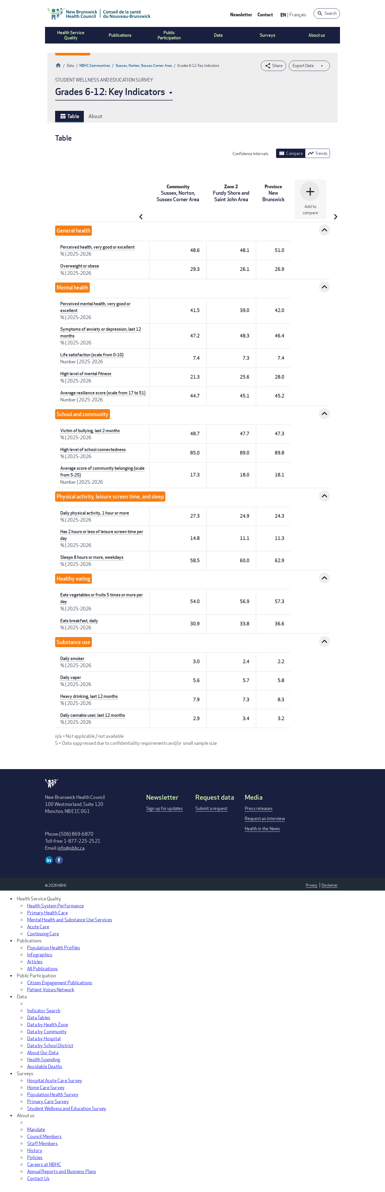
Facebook (59, 865)
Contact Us (38, 1184)
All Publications (42, 974)
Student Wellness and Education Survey (66, 1114)
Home (58, 65)
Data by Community (46, 1037)
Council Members (44, 1142)
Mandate (36, 1135)
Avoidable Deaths (44, 1072)
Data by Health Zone (47, 1030)
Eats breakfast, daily (80, 626)
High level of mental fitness (87, 373)
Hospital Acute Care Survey (54, 1086)
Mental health (75, 287)
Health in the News (263, 833)
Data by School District (50, 1051)
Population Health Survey (52, 1100)
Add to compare (310, 198)
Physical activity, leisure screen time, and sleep (118, 502)
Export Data (303, 65)
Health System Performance (55, 911)
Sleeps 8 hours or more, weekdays (93, 563)
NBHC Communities (94, 65)
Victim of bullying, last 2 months (92, 436)
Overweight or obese (80, 266)
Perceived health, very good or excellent (99, 247)
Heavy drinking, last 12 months (91, 702)
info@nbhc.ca (70, 853)
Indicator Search (43, 1016)
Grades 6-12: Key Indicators (110, 91)
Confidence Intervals (250, 153)
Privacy (311, 890)
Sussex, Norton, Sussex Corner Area (144, 65)
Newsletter (241, 14)
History (34, 1156)
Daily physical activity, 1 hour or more (97, 519)
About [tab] (95, 116)
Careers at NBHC (44, 1170)
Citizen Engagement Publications (59, 988)
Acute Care (38, 932)
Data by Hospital (44, 1044)
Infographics (39, 960)
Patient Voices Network (50, 995)
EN (283, 14)
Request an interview (266, 824)
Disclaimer (330, 890)
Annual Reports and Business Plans (61, 1177)
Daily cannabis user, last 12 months (95, 721)
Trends (317, 153)
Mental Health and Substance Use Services (69, 925)
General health (76, 231)
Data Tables (38, 1023)
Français (298, 14)
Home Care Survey (45, 1093)
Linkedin (49, 865)
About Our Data (42, 1058)
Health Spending (43, 1065)
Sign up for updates (165, 814)
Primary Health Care (47, 918)
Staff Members (42, 1149)
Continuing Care (43, 939)
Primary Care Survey (48, 1107)
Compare (290, 153)
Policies (35, 1163)
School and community (87, 420)
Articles (35, 967)
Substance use (76, 648)
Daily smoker (73, 664)
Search (330, 13)
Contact (265, 14)
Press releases (259, 814)
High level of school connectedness (94, 455)
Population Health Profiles (53, 953)
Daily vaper (71, 683)
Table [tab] (69, 116)
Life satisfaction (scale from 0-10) (94, 354)
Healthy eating (76, 584)
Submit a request (212, 814)
